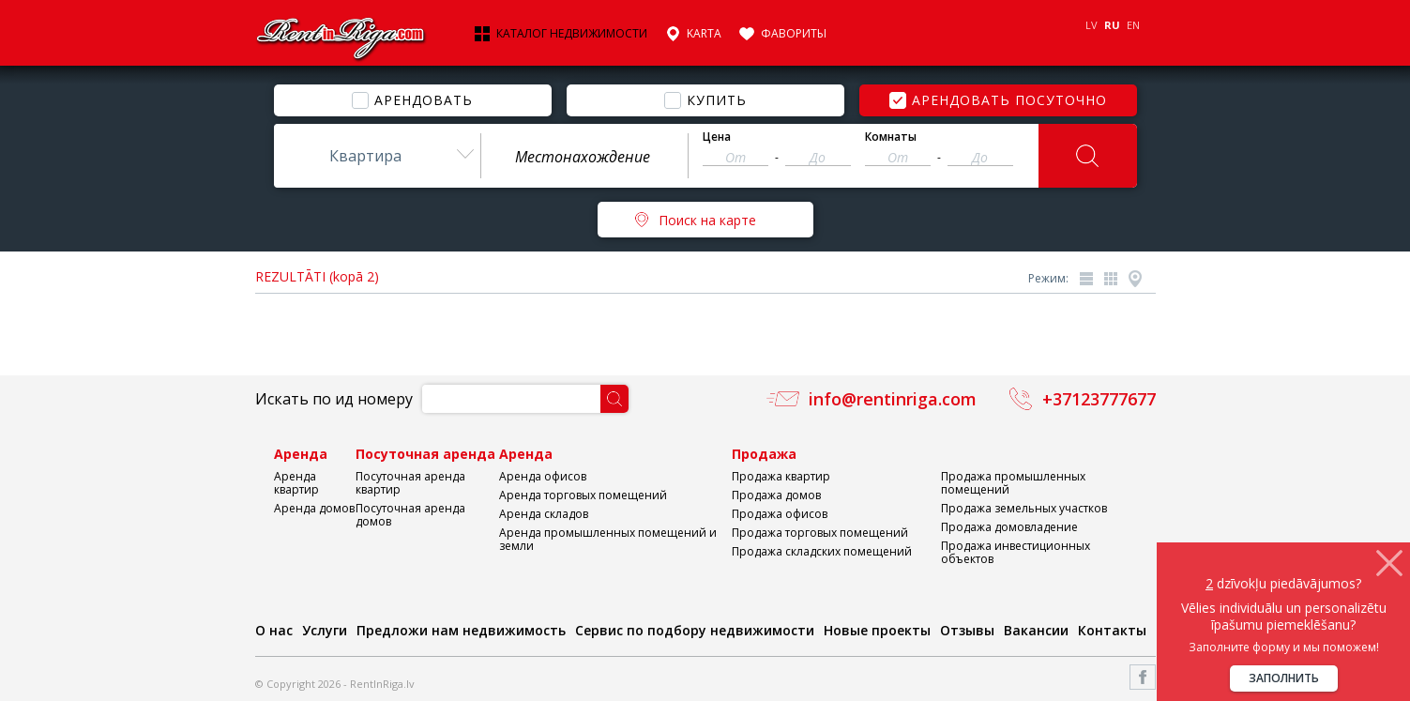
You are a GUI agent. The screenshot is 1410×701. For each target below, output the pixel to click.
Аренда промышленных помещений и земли (608, 539)
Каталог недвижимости (571, 33)
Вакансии (1036, 630)
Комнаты (891, 137)
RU (1112, 25)
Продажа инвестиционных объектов (1015, 552)
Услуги (324, 630)
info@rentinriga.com (893, 399)
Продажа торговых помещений (820, 533)
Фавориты (793, 33)
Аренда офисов (542, 476)
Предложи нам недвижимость (461, 630)
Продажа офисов (779, 514)
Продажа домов (776, 495)
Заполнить (1284, 678)
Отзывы (967, 630)
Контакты (1112, 630)
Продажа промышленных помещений (1013, 482)
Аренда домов (314, 508)
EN (1133, 25)
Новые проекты (877, 630)
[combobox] (377, 156)
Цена (717, 137)
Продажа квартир (781, 476)
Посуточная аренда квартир (410, 482)
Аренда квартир (296, 482)
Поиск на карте (707, 220)
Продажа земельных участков (1024, 508)
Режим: (1048, 278)
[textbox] (584, 156)
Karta (704, 33)
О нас (274, 630)
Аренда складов (543, 514)
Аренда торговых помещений (583, 495)
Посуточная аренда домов (410, 514)
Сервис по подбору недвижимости (694, 630)
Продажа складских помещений (822, 551)
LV (1091, 25)
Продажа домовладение (1009, 527)
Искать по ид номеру (334, 399)
